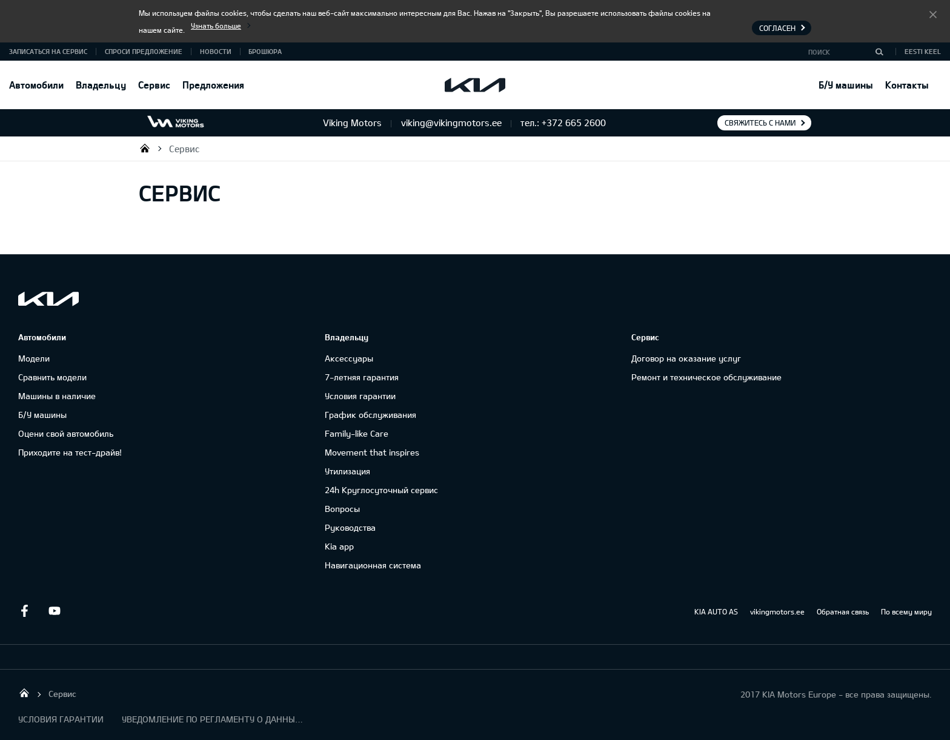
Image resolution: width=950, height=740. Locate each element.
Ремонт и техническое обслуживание (706, 377)
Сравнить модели (52, 377)
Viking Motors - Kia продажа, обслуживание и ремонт (145, 148)
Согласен (933, 14)
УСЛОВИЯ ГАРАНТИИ (61, 719)
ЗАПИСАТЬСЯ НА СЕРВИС (48, 51)
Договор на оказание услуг (686, 358)
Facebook (24, 611)
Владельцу (101, 84)
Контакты (907, 84)
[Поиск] (879, 51)
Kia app (339, 546)
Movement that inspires (372, 452)
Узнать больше (216, 25)
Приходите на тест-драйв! (70, 452)
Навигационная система (373, 565)
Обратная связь (843, 611)
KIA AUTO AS (716, 611)
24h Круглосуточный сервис (381, 490)
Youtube (54, 611)
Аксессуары (349, 358)
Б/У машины (846, 84)
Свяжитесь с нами (760, 122)
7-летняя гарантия (362, 377)
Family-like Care (356, 433)
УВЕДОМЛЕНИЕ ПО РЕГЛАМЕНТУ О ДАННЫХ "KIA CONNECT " (213, 719)
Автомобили (36, 84)
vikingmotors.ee (777, 611)
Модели (34, 358)
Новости (215, 51)
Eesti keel (923, 51)
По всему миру (906, 611)
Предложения (213, 84)
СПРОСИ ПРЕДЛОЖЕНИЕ (143, 51)
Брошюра (265, 51)
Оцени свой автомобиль (65, 433)
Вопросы (342, 508)
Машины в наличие (57, 396)
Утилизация (347, 471)
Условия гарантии (360, 396)
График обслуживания (370, 414)
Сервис (154, 84)
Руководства (350, 527)
